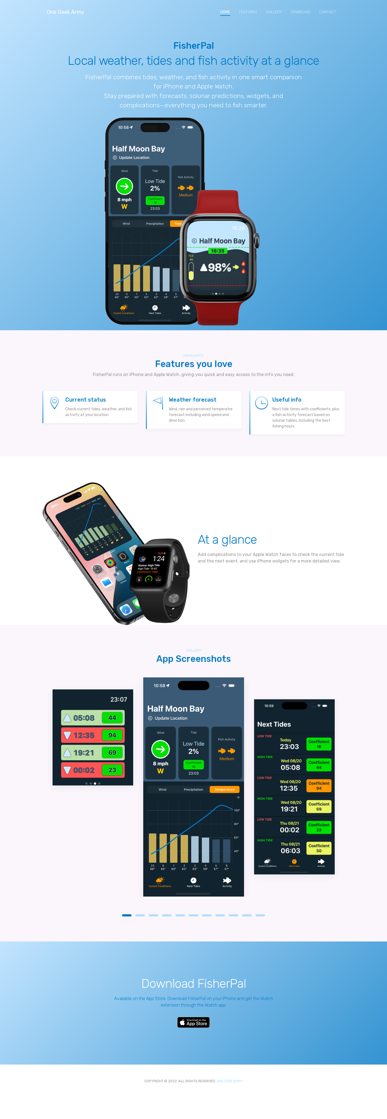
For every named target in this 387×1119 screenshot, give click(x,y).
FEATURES (248, 12)
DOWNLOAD (300, 12)
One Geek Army (65, 12)
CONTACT (327, 12)
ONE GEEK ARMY (230, 1081)
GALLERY (274, 12)
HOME (227, 11)
